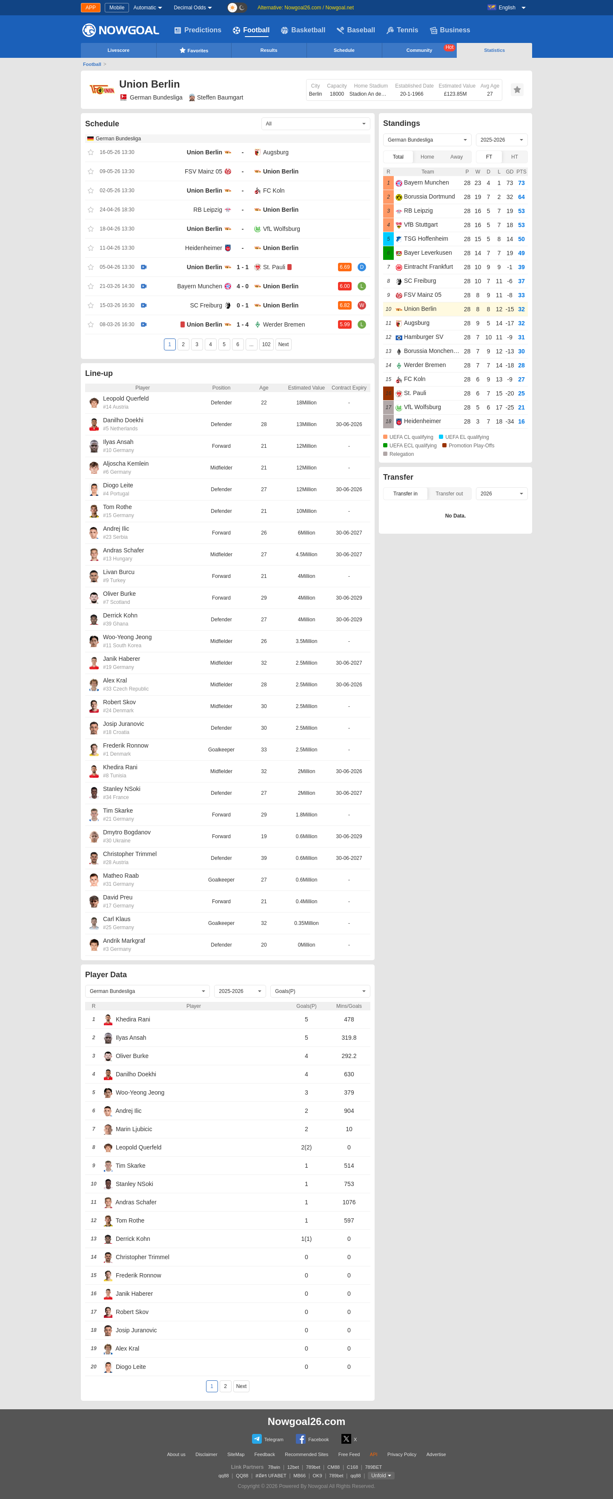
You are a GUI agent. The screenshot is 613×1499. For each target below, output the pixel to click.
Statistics (494, 50)
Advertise (436, 1454)
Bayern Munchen (199, 286)
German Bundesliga (151, 97)
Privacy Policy (401, 1454)
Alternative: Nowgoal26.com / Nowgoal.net (306, 8)
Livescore (118, 50)
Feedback (265, 1454)
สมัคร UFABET (270, 1475)
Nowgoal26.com (307, 1421)
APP (91, 8)
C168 (352, 1467)
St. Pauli (274, 267)
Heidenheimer (203, 248)
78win (274, 1467)
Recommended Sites (306, 1454)
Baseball (356, 30)
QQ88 (242, 1475)
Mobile (116, 8)
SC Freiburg (206, 305)
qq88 (223, 1475)
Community (431, 48)
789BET (373, 1467)
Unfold (378, 1476)
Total (398, 157)
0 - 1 (243, 305)
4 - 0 (243, 286)
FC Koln (274, 190)
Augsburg (276, 152)
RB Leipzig (207, 209)
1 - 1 (243, 267)
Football (251, 30)
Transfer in (405, 494)
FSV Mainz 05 (203, 171)
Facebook (312, 1439)
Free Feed (349, 1454)
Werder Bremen (284, 324)
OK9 (317, 1475)
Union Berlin (204, 152)
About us (176, 1454)
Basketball (303, 30)
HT (514, 157)
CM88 (333, 1467)
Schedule (344, 50)
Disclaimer (206, 1454)
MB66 (299, 1475)
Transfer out (449, 494)
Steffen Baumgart (216, 97)
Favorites (194, 50)
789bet (313, 1467)
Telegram (268, 1439)
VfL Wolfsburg (281, 228)
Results (269, 50)
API (374, 1454)
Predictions (197, 30)
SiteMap (235, 1454)
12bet (293, 1467)
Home (427, 157)
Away (456, 157)
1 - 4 (243, 324)
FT (489, 157)
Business (450, 30)
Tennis (402, 30)
